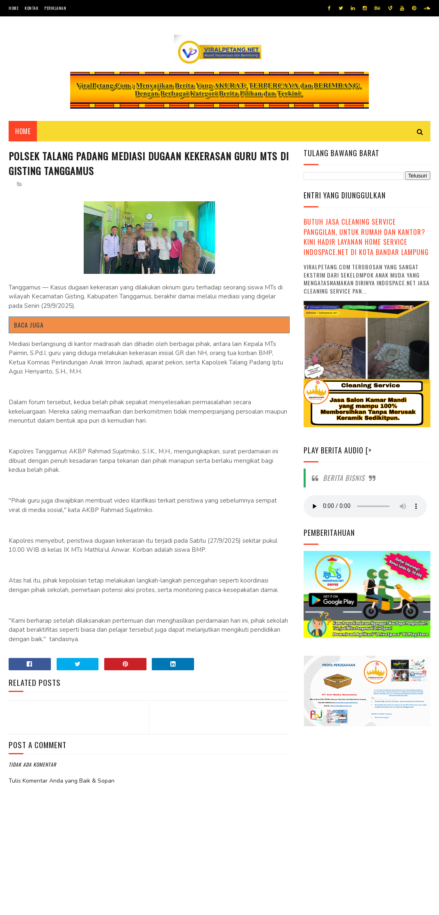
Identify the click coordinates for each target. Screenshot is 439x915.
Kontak (31, 8)
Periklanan (55, 8)
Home (13, 8)
